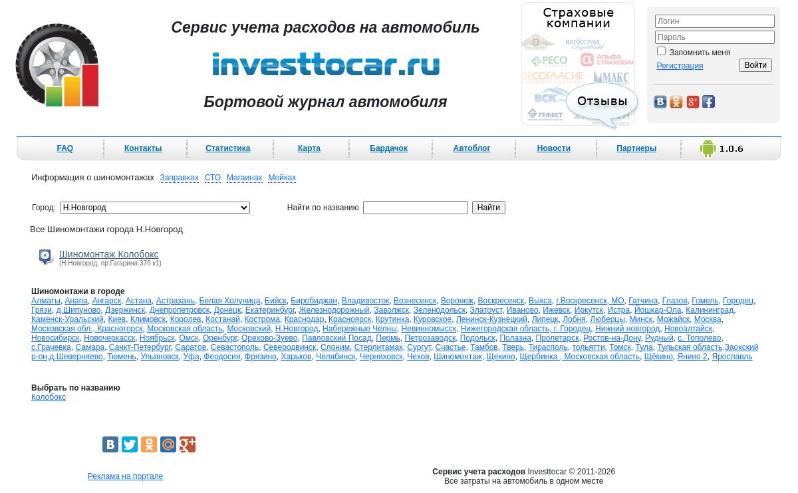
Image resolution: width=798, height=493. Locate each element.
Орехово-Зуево (269, 338)
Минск (641, 319)
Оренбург (220, 338)
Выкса (540, 300)
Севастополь (235, 347)
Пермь (388, 338)
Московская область (185, 328)
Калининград (709, 310)
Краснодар (305, 319)
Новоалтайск (688, 328)
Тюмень (121, 356)
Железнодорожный (334, 310)
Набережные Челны (360, 328)
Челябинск (335, 356)
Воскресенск (501, 300)
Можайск (673, 319)
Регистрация (679, 66)
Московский (249, 328)
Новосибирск (55, 338)
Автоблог (472, 148)
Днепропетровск (179, 310)
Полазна (515, 338)
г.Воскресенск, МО (590, 300)
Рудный (659, 338)
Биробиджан (314, 300)
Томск (620, 347)
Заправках (179, 177)
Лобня (574, 319)
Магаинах (245, 177)
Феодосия (221, 356)
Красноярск (350, 319)
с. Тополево (699, 338)
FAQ (65, 148)
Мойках (282, 177)
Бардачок (389, 148)
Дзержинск (125, 310)
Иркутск (589, 310)
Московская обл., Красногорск (86, 328)
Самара (89, 347)
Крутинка (393, 319)
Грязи (41, 310)
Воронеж (457, 300)
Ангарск (106, 300)
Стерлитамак (378, 347)
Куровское (433, 319)
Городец (738, 300)
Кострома (262, 319)
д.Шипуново (79, 310)
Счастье (451, 347)
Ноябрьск (157, 338)
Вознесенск (415, 300)
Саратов (190, 347)
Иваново (523, 310)
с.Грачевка (51, 347)
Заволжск (391, 310)
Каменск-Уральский (67, 319)
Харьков (296, 356)
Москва (708, 319)
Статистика (227, 148)
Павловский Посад (336, 338)
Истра (619, 310)
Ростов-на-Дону (611, 338)
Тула (644, 347)
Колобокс (48, 397)
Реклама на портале (125, 476)
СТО (213, 177)
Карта (309, 148)
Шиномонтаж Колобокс (108, 254)
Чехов (418, 356)
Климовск (148, 319)
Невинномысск (429, 328)
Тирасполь (548, 347)
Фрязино (261, 356)
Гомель (705, 300)
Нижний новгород (627, 328)
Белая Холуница (230, 300)
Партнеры (636, 148)
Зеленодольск (440, 310)
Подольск (477, 338)
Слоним (335, 347)
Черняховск (381, 356)
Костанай (222, 319)
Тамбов (484, 347)
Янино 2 (692, 356)
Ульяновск (159, 356)
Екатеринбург (270, 310)
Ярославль (732, 356)
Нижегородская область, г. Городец (526, 328)
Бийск (276, 300)
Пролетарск (557, 338)
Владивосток (366, 300)
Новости (554, 148)
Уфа (192, 356)
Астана (139, 300)
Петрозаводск (430, 338)
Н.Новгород (297, 328)
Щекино (501, 356)
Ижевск (556, 310)
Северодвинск (289, 347)
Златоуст (486, 310)
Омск (188, 338)
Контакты (143, 148)
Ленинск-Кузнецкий (491, 319)
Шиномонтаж (458, 356)
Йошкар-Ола (658, 310)
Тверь (513, 347)
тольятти (588, 347)
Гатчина (643, 300)
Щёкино (658, 356)
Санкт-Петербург (140, 347)
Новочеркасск (109, 338)
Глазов (675, 300)
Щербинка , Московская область (579, 356)
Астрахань (175, 300)
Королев (185, 319)
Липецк (545, 319)
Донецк (227, 310)
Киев (117, 319)
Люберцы (607, 319)
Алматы (46, 300)
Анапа (76, 300)
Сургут (419, 347)
